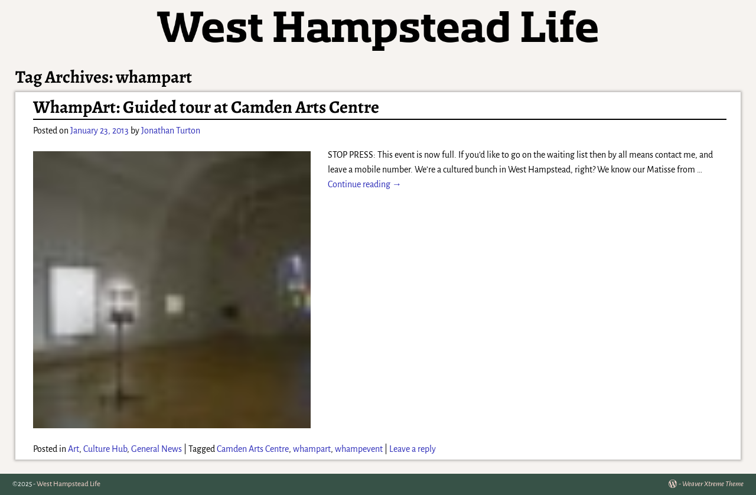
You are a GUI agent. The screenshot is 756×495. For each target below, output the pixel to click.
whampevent (359, 449)
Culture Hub (105, 449)
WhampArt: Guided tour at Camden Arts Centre (206, 107)
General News (156, 449)
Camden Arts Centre (253, 449)
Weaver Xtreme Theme (713, 484)
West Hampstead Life (68, 484)
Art (73, 449)
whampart (312, 449)
